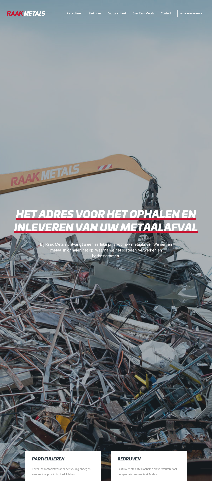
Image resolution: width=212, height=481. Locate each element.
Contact (166, 13)
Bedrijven (95, 13)
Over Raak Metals (143, 13)
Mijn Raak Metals (191, 13)
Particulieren (74, 13)
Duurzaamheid (116, 13)
